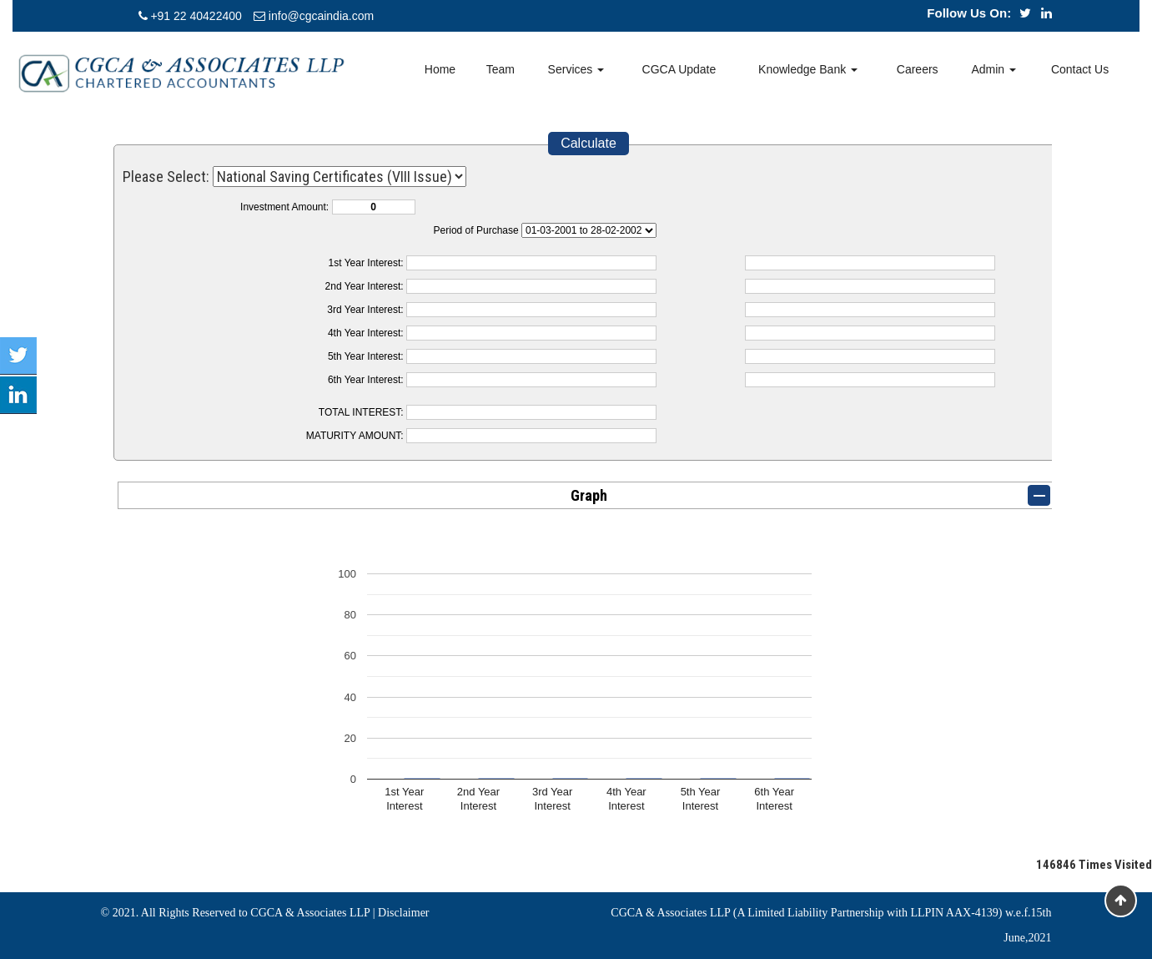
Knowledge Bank (808, 69)
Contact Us (1080, 69)
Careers (917, 69)
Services (576, 69)
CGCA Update (679, 69)
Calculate (588, 143)
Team (500, 69)
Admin (993, 69)
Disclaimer (403, 912)
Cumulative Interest (588, 230)
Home (440, 69)
